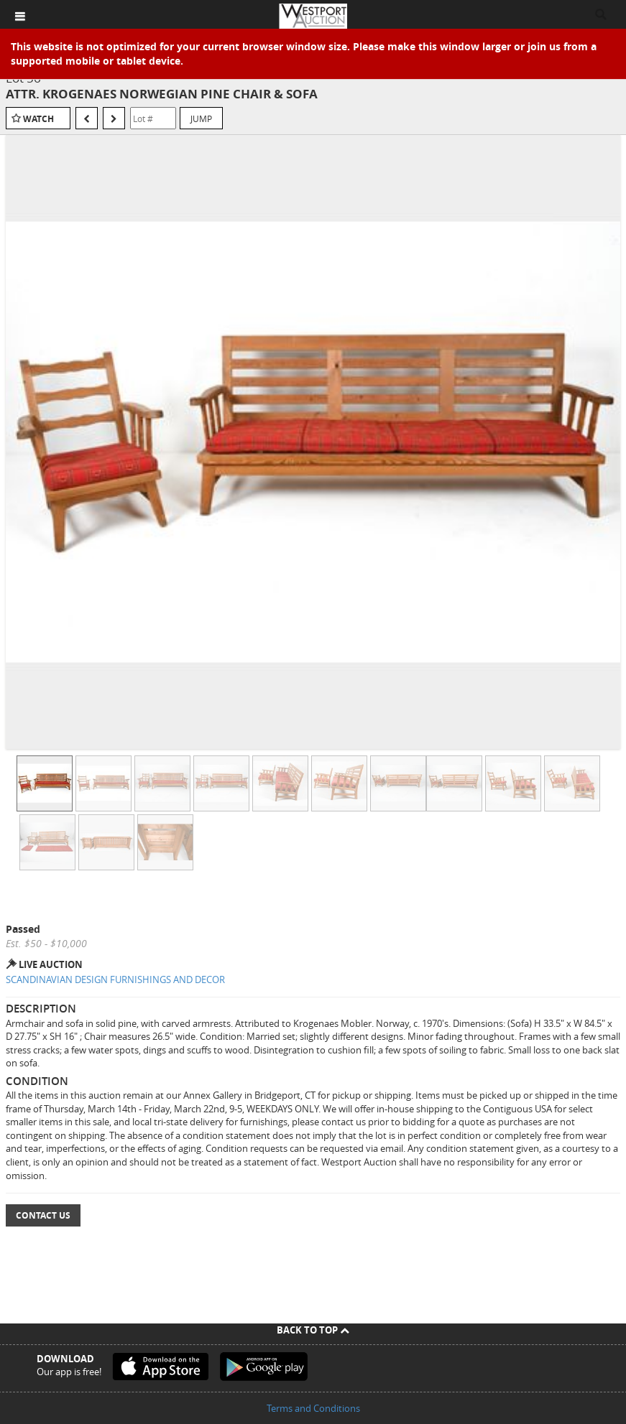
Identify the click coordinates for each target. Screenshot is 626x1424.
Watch (38, 119)
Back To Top (313, 1329)
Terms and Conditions (313, 1408)
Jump (201, 118)
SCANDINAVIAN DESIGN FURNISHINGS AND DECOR (115, 979)
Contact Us (43, 1215)
